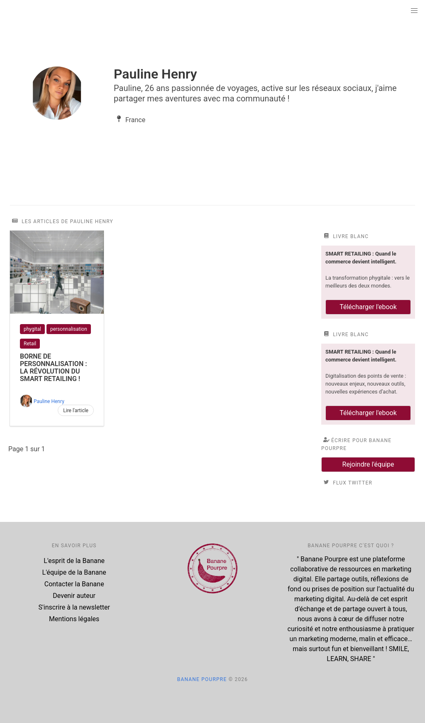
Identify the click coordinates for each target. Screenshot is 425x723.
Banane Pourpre (202, 679)
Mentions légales (74, 619)
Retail (30, 344)
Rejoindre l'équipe (368, 464)
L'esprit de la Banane (74, 561)
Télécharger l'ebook (368, 307)
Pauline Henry (49, 401)
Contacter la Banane (74, 584)
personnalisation (68, 329)
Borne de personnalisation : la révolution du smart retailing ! (53, 367)
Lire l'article (75, 410)
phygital (32, 329)
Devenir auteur (74, 596)
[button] (414, 11)
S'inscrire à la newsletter (74, 607)
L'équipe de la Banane (74, 572)
